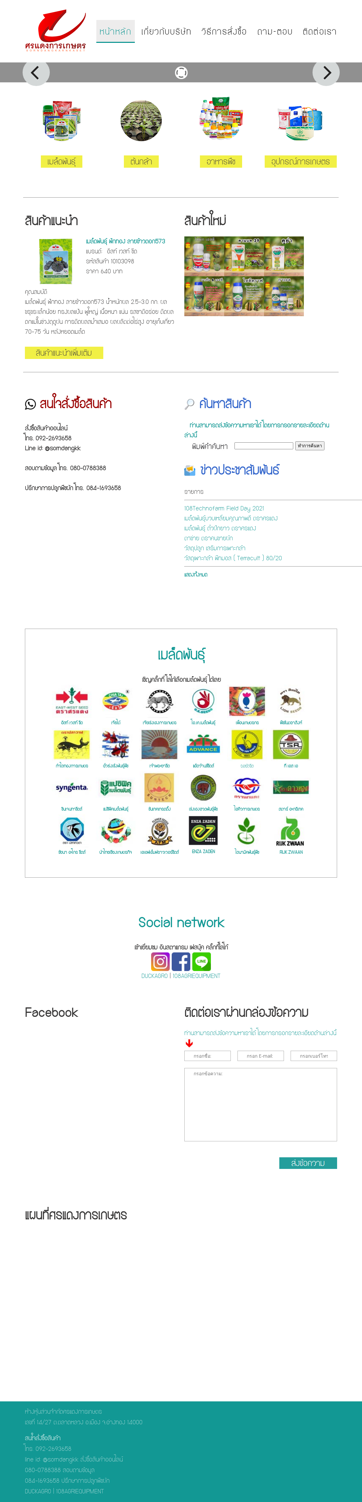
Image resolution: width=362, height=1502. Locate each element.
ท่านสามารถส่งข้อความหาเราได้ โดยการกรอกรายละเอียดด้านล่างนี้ (256, 430)
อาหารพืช (221, 161)
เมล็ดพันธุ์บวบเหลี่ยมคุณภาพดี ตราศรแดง (231, 518)
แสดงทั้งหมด (195, 574)
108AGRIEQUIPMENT (197, 975)
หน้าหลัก (116, 32)
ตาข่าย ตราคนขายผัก (208, 538)
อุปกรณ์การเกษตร (300, 161)
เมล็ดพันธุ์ (61, 161)
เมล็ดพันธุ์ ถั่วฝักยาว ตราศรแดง (220, 528)
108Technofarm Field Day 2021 (224, 508)
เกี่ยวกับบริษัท (166, 32)
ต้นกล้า (141, 161)
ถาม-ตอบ (275, 32)
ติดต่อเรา (320, 32)
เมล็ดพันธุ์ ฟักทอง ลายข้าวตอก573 (125, 241)
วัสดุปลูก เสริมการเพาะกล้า (214, 548)
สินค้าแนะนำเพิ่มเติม (64, 353)
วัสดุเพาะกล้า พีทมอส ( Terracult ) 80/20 (233, 558)
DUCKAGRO (154, 975)
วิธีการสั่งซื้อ (224, 32)
